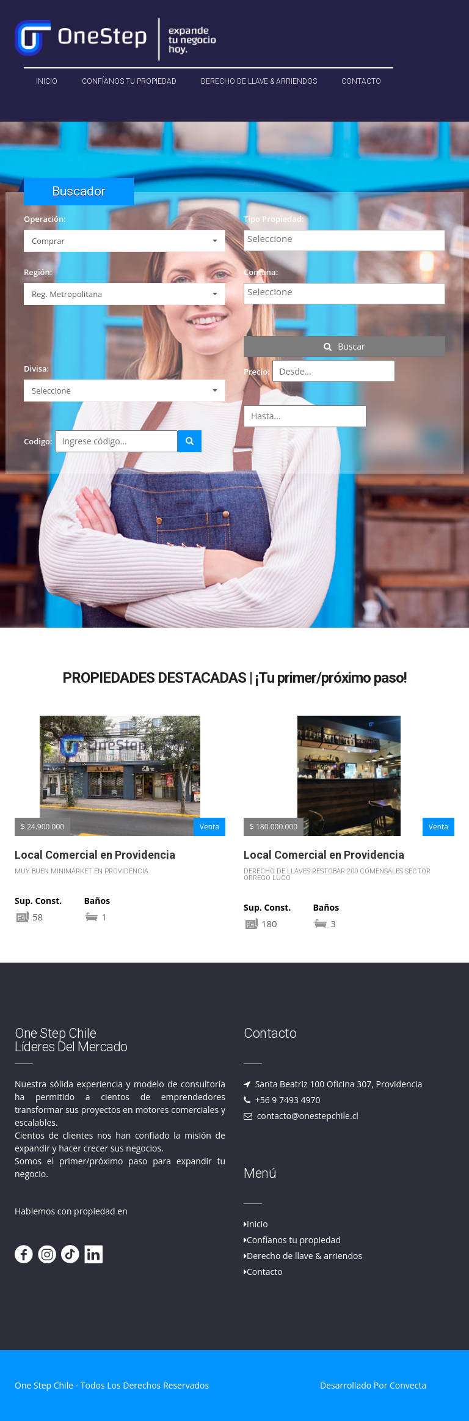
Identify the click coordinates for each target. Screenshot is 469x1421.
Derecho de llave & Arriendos (259, 81)
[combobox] (344, 240)
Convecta (408, 1385)
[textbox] (347, 238)
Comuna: (261, 271)
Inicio (46, 81)
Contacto (361, 81)
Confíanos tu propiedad (129, 81)
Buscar (344, 346)
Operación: (45, 218)
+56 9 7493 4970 (287, 1100)
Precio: (257, 371)
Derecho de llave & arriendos (304, 1255)
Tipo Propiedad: (274, 218)
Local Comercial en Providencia (95, 854)
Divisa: (36, 368)
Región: (38, 271)
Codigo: (38, 441)
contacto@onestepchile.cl (306, 1116)
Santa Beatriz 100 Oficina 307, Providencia (338, 1084)
